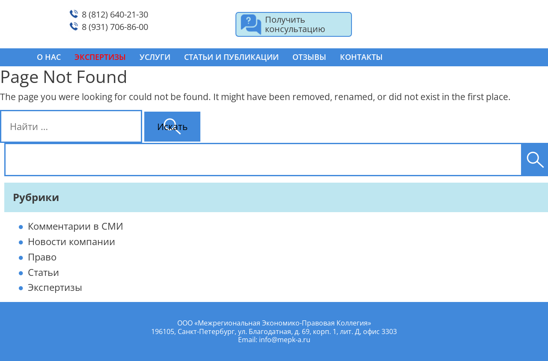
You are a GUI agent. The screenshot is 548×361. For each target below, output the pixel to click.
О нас (49, 57)
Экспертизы (55, 287)
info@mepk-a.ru (284, 339)
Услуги (155, 57)
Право (42, 256)
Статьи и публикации (231, 57)
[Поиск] (535, 159)
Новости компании (71, 241)
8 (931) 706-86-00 (115, 27)
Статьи (43, 272)
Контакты (361, 57)
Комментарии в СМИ (75, 225)
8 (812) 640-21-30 (115, 14)
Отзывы (309, 57)
